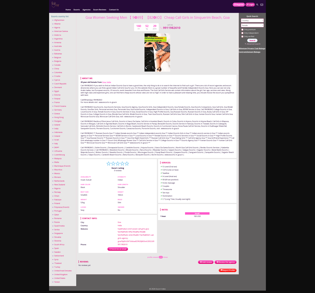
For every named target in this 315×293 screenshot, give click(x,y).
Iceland (57, 121)
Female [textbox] (245, 22)
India (109, 78)
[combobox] (252, 17)
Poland (57, 200)
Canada (57, 61)
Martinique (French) (62, 162)
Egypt (56, 87)
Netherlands (59, 177)
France (57, 99)
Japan (56, 143)
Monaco (57, 173)
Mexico (57, 170)
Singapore (58, 230)
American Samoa (61, 27)
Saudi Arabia (59, 222)
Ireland (57, 132)
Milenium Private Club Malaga (252, 45)
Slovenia (57, 237)
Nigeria (57, 185)
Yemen (57, 278)
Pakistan (57, 196)
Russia (57, 218)
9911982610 (170, 24)
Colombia (58, 69)
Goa (104, 78)
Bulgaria (57, 57)
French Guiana (60, 102)
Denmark (58, 84)
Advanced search (252, 40)
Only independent (250, 29)
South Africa (59, 241)
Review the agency (225, 258)
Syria (56, 256)
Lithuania (58, 147)
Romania (57, 215)
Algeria (57, 24)
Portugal (57, 207)
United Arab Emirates (63, 267)
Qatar (56, 211)
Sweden (57, 248)
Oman (56, 192)
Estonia (57, 91)
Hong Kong (59, 114)
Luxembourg (59, 151)
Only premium (248, 26)
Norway (57, 188)
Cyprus (57, 76)
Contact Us (114, 4)
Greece (57, 110)
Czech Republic (60, 80)
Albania (57, 20)
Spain (56, 244)
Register (239, 4)
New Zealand (59, 181)
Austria (57, 46)
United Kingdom (60, 271)
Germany (58, 106)
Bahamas (58, 50)
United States (59, 274)
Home (68, 4)
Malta (56, 159)
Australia (58, 43)
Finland (57, 95)
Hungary (57, 117)
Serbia (57, 226)
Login (250, 4)
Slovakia (57, 233)
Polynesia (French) (61, 203)
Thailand (57, 259)
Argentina (58, 35)
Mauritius (58, 166)
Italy (56, 140)
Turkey (57, 263)
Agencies (87, 4)
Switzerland (59, 252)
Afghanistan (59, 16)
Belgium (57, 54)
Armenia (57, 39)
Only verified (247, 33)
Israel (56, 136)
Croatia (57, 72)
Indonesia (58, 128)
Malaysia (57, 155)
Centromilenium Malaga (249, 48)
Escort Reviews (99, 4)
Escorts (77, 4)
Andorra (57, 31)
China (56, 65)
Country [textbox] (245, 17)
